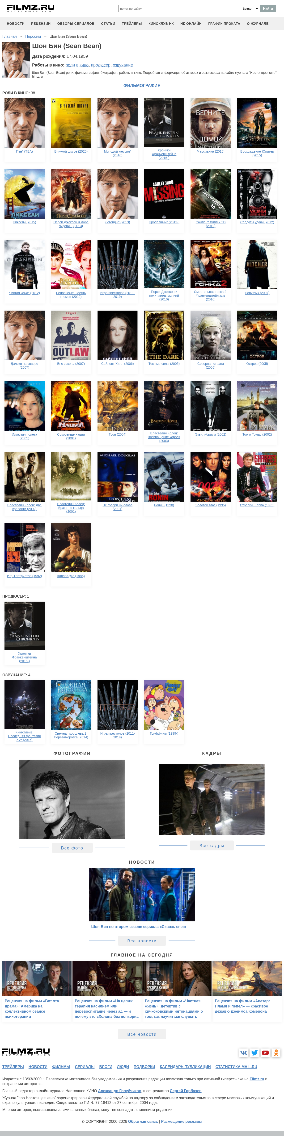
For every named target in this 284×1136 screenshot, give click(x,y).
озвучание (123, 65)
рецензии (41, 23)
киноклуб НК (161, 23)
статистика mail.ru (236, 1067)
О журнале (258, 23)
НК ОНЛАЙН (191, 23)
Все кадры (211, 845)
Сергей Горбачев (185, 1091)
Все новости (142, 941)
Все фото (72, 848)
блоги (105, 1067)
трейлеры (132, 23)
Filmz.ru (257, 1079)
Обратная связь (143, 1121)
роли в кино (77, 65)
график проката (224, 23)
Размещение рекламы (181, 1121)
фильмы (61, 1067)
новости (16, 23)
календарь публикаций (185, 1067)
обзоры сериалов (76, 23)
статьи (108, 23)
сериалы (84, 1067)
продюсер (100, 65)
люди (123, 1067)
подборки (144, 1067)
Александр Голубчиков (119, 1091)
